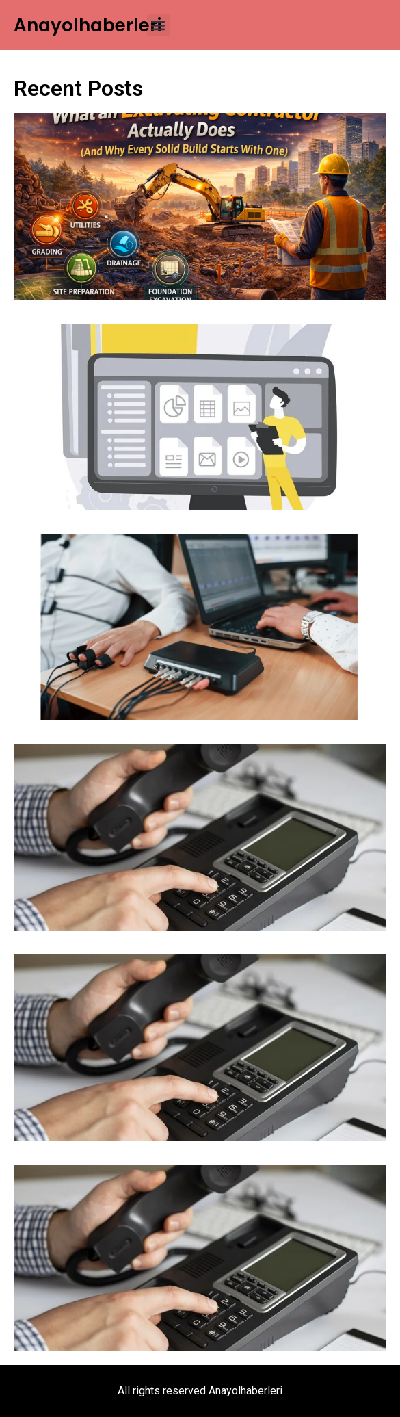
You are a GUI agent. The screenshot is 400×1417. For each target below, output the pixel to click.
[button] (158, 25)
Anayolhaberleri (87, 25)
